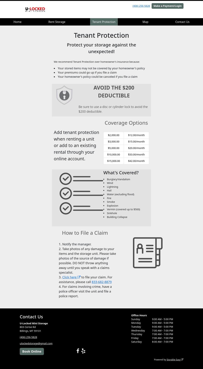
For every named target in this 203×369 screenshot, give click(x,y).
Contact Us (182, 22)
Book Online (31, 351)
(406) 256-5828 (141, 6)
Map (145, 22)
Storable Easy (175, 359)
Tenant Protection (104, 22)
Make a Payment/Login (168, 6)
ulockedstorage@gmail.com (36, 343)
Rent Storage (56, 22)
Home (17, 22)
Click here (71, 277)
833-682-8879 (102, 282)
